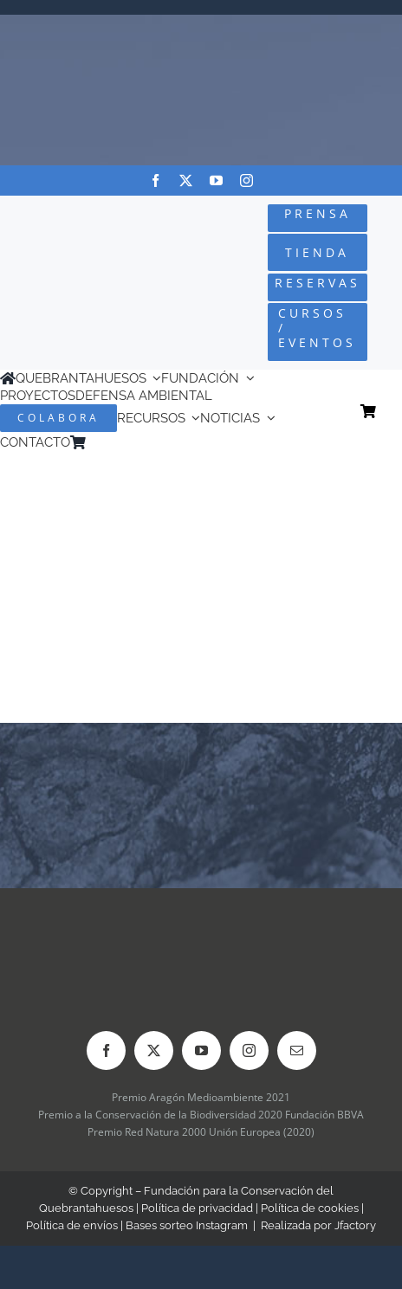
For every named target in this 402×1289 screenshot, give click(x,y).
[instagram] (246, 180)
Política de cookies (310, 1208)
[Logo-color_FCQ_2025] (67, 264)
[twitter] (185, 180)
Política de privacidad (197, 1208)
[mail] (296, 1050)
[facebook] (155, 180)
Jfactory (355, 1225)
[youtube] (216, 180)
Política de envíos (72, 1225)
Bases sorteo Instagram (187, 1225)
